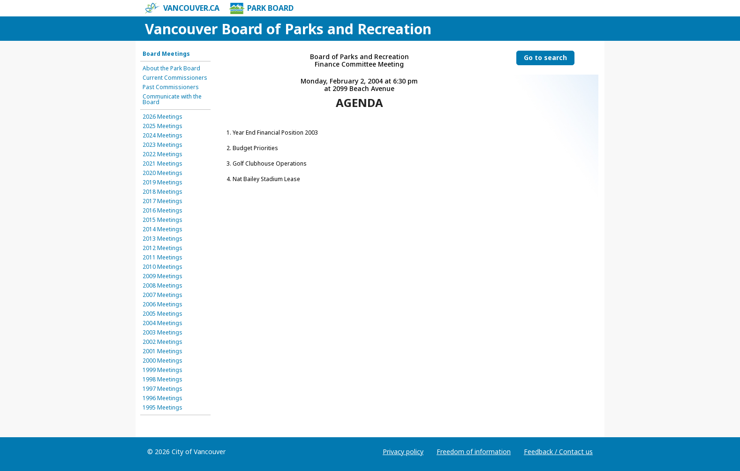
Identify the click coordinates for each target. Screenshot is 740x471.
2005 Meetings (162, 314)
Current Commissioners (175, 78)
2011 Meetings (162, 257)
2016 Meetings (162, 210)
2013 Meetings (162, 239)
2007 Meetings (162, 295)
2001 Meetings (162, 351)
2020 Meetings (162, 173)
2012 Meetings (162, 248)
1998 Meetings (162, 379)
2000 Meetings (162, 360)
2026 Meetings (162, 117)
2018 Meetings (162, 192)
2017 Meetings (162, 201)
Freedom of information (474, 451)
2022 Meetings (162, 154)
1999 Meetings (162, 370)
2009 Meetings (162, 276)
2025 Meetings (162, 126)
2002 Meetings (162, 342)
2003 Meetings (162, 332)
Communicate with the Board (172, 99)
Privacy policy (403, 451)
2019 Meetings (162, 182)
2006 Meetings (162, 304)
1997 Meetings (162, 389)
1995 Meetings (162, 407)
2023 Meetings (162, 145)
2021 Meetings (162, 163)
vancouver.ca (182, 8)
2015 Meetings (162, 220)
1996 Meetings (162, 398)
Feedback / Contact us (558, 451)
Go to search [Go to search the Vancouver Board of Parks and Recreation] (545, 57)
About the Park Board (171, 68)
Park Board (261, 8)
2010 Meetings (162, 267)
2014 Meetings (162, 229)
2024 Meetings (162, 135)
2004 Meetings (162, 323)
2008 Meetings (162, 285)
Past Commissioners (171, 87)
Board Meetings (166, 54)
